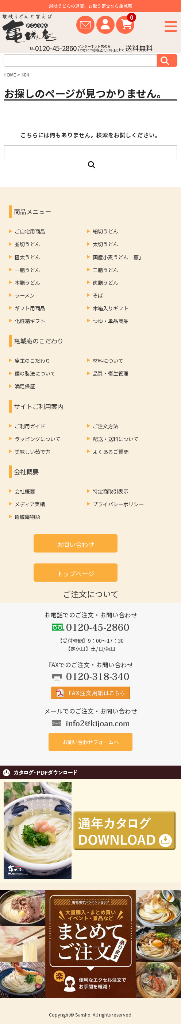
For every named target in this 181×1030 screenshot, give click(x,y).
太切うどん (105, 244)
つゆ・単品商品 (110, 321)
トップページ (75, 573)
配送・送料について (116, 439)
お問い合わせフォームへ (90, 742)
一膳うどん (27, 270)
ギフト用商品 (30, 308)
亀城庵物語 (27, 516)
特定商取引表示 (110, 491)
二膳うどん (105, 270)
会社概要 (25, 491)
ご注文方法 (105, 426)
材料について (108, 360)
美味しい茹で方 (32, 451)
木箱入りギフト (110, 308)
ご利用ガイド (30, 426)
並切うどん (27, 244)
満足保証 (25, 386)
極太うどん (27, 257)
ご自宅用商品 (30, 231)
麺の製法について (35, 373)
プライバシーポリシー (118, 504)
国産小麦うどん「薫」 (118, 257)
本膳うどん (27, 282)
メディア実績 (30, 504)
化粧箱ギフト (30, 321)
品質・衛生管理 (110, 373)
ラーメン (25, 295)
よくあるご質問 (110, 451)
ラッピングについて (38, 439)
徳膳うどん (105, 282)
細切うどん (105, 231)
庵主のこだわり (32, 360)
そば (98, 295)
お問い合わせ (75, 544)
